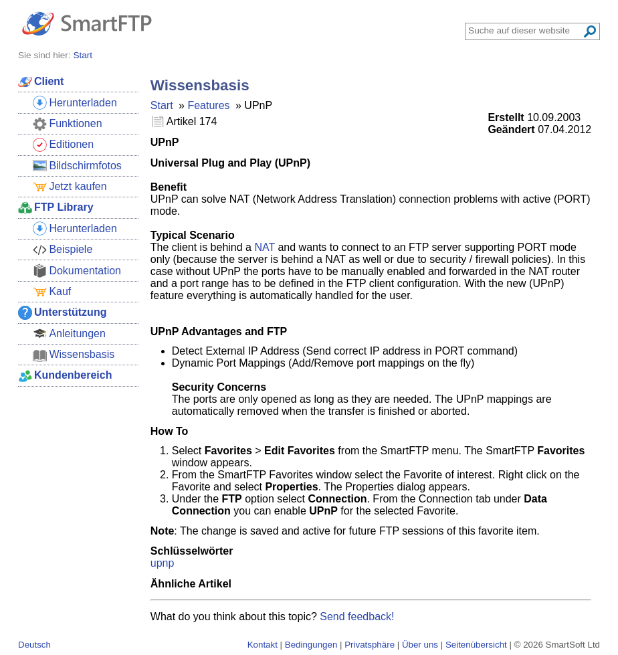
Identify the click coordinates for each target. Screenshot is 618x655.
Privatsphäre (369, 645)
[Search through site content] (525, 30)
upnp (162, 563)
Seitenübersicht (476, 645)
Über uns (420, 645)
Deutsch (34, 645)
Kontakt (262, 645)
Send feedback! (357, 616)
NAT (264, 247)
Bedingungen (311, 645)
